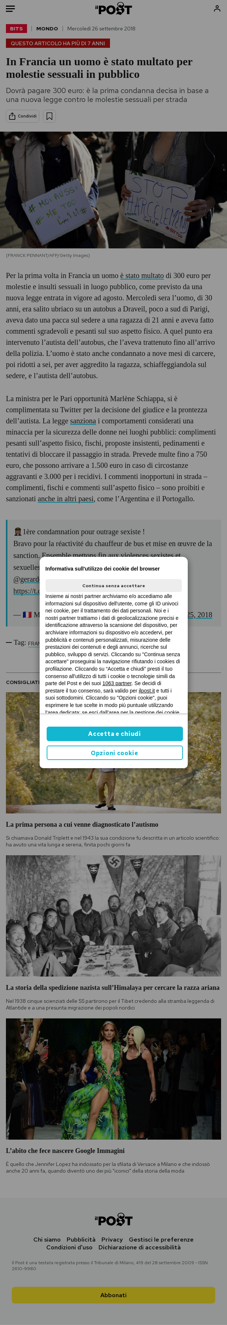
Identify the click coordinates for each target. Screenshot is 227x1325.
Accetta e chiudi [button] (114, 734)
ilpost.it (147, 691)
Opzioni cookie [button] (114, 753)
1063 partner (117, 683)
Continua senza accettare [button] (113, 586)
